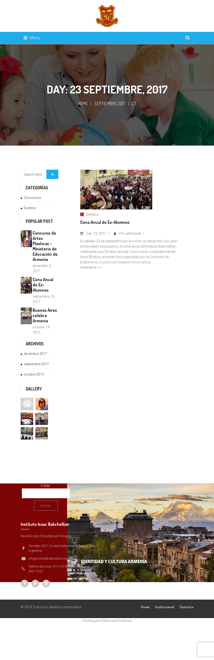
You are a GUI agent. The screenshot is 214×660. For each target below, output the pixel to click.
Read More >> (90, 267)
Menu (32, 37)
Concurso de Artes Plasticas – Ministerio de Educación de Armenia (45, 246)
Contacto (187, 607)
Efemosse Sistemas (116, 621)
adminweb (133, 233)
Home (83, 103)
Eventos (30, 208)
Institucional (164, 607)
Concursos (32, 198)
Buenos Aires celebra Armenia (45, 315)
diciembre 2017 (35, 354)
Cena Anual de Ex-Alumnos (43, 285)
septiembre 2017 (109, 103)
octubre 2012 (34, 374)
